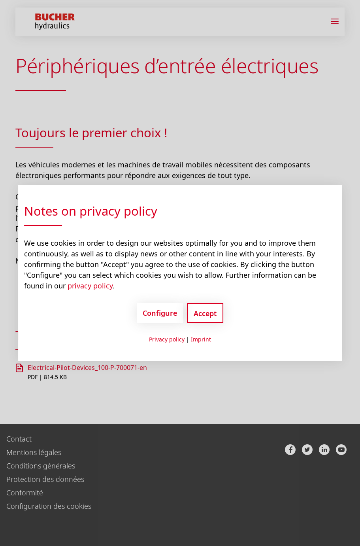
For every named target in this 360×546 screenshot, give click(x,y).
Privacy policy (167, 339)
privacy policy (90, 285)
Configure (160, 313)
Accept (205, 313)
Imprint (201, 339)
